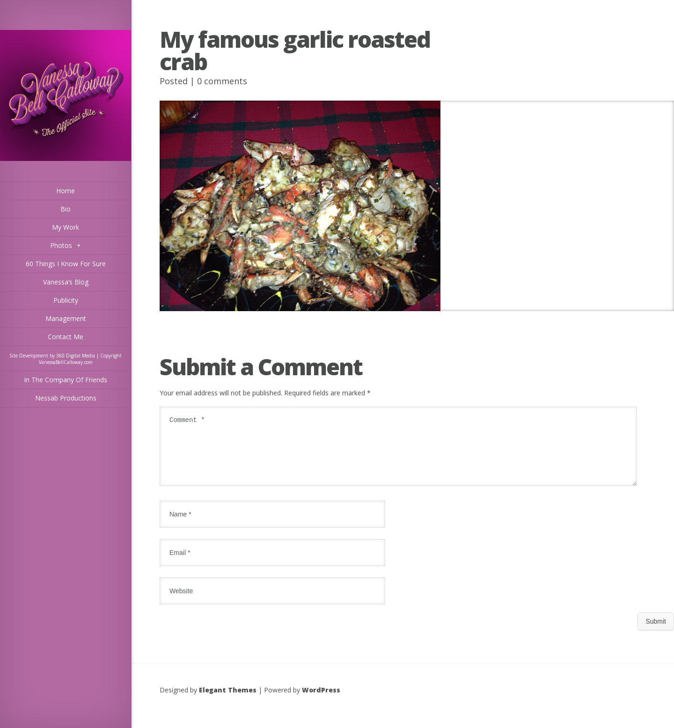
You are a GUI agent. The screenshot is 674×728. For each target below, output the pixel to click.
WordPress (321, 701)
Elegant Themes (227, 701)
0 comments (222, 81)
